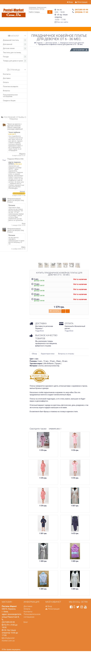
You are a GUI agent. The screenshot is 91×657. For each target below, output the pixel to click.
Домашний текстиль (15, 40)
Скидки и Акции (9, 100)
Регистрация (81, 2)
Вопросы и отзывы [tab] (66, 354)
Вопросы (6, 91)
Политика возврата (10, 86)
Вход (70, 2)
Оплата (6, 82)
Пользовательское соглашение (10, 95)
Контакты (7, 74)
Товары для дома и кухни (15, 60)
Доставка (6, 78)
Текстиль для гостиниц (12, 52)
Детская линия (15, 48)
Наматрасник (41, 7)
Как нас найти (62, 22)
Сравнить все (55, 429)
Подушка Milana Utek (15, 159)
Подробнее (39, 331)
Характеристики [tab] (47, 354)
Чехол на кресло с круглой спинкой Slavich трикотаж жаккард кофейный (15, 126)
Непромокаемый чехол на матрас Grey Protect (15, 200)
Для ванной (15, 44)
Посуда (15, 56)
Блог (26, 622)
